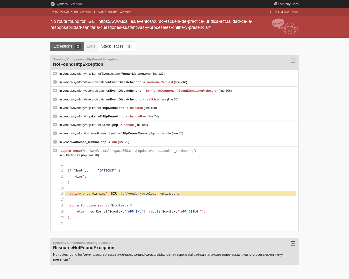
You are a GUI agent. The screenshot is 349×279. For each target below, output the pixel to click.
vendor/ (85, 142)
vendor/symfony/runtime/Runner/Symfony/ (109, 133)
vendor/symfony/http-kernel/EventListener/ (107, 73)
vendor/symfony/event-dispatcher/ (102, 82)
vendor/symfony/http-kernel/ (94, 108)
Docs (286, 4)
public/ (75, 155)
